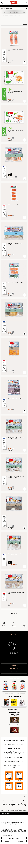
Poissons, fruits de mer (9, 15)
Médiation (10, 803)
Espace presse (4, 804)
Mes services (19, 6)
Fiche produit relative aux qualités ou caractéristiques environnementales (14, 805)
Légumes (4, 753)
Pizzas (15, 751)
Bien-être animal (16, 803)
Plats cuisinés (6, 752)
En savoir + (14, 767)
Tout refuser (7, 841)
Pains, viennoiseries (7, 756)
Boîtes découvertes (7, 757)
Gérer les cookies (7, 830)
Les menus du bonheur (19, 757)
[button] (23, 2)
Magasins (5, 744)
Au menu (5, 761)
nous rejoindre (14, 672)
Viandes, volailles (21, 752)
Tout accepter (21, 841)
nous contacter (14, 668)
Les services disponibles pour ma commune (15, 800)
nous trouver (14, 665)
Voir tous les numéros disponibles (13, 709)
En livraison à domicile (7, 740)
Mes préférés (8, 6)
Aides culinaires (22, 753)
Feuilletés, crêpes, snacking (9, 751)
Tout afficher (14, 617)
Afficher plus (14, 613)
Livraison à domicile (19, 744)
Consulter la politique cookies (6, 835)
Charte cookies (5, 803)
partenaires (3, 817)
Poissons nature (17, 15)
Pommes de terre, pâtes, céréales (13, 753)
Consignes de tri (22, 803)
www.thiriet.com (20, 816)
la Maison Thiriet (14, 635)
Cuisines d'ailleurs (20, 751)
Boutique (13, 757)
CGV (24, 800)
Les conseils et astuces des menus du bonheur (16, 761)
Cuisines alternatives (15, 756)
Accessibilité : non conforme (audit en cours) (18, 804)
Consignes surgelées (11, 744)
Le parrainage (21, 740)
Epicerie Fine (21, 756)
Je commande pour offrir (13, 745)
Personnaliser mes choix (14, 838)
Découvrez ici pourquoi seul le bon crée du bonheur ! (14, 652)
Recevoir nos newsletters (21, 693)
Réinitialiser (25, 23)
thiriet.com (5, 800)
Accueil (2, 15)
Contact (9, 804)
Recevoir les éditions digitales (8, 693)
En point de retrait (15, 740)
